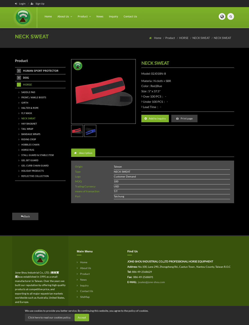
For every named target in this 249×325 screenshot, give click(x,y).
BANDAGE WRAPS (29, 134)
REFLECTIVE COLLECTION (34, 176)
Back (25, 216)
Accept (82, 317)
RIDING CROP (27, 139)
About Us (84, 268)
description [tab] (83, 152)
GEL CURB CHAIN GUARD (34, 165)
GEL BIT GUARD (28, 160)
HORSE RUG (26, 149)
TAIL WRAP (26, 128)
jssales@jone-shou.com (151, 282)
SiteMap (83, 296)
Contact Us (130, 16)
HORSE (184, 38)
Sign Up (37, 3)
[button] (222, 16)
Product (170, 38)
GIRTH (23, 102)
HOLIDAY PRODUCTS (31, 170)
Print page (184, 118)
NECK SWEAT (201, 38)
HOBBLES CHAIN (29, 144)
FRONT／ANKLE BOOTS (32, 97)
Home (48, 16)
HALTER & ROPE (29, 108)
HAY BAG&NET (28, 123)
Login (20, 3)
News (99, 16)
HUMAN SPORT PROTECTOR (37, 71)
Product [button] (84, 16)
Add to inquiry (155, 118)
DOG (23, 78)
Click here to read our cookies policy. (49, 317)
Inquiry (113, 16)
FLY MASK (25, 113)
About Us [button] (64, 16)
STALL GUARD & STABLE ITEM (36, 155)
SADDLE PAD (27, 92)
